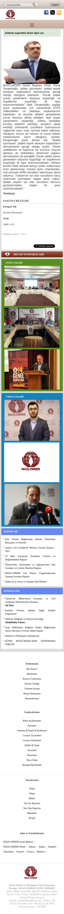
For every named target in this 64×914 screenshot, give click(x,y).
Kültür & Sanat (32, 745)
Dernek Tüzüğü (32, 683)
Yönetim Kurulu (32, 688)
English (55, 5)
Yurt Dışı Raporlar (32, 808)
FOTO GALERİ (14, 263)
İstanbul (52, 846)
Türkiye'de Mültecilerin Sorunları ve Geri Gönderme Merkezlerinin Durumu (30, 602)
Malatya (41, 851)
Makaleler (32, 813)
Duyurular (32, 755)
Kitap (32, 788)
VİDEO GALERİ (15, 397)
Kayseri (20, 851)
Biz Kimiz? (31, 669)
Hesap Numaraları (32, 693)
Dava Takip (31, 760)
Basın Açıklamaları (32, 720)
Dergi (32, 793)
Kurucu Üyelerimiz (32, 679)
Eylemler (32, 725)
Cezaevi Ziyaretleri (32, 735)
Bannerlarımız (32, 698)
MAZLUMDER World (14, 846)
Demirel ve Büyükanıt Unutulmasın (22, 636)
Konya (30, 851)
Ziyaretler (32, 750)
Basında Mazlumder (32, 765)
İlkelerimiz (32, 674)
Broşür (32, 818)
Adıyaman (8, 851)
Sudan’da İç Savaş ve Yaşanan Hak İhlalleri (26, 581)
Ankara (32, 846)
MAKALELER (12, 591)
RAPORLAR (10, 531)
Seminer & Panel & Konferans (32, 730)
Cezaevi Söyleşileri (32, 740)
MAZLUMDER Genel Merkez (18, 842)
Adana (42, 846)
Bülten (32, 798)
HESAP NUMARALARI (29, 254)
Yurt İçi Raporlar (32, 803)
